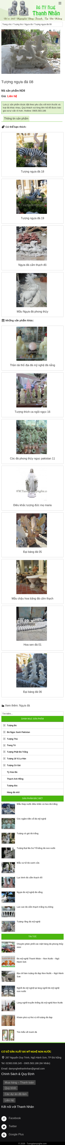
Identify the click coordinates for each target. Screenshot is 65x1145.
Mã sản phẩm (10, 90)
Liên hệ (9, 1100)
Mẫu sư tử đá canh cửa (28, 863)
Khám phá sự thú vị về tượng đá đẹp (34, 1017)
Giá (3, 96)
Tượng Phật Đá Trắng (17, 752)
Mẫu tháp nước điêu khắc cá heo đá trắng (37, 804)
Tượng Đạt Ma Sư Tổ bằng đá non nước (36, 848)
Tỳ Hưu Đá (12, 772)
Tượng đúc (12, 785)
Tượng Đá (12, 725)
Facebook (15, 1118)
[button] (60, 3)
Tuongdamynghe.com (37, 1143)
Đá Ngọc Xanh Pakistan (18, 732)
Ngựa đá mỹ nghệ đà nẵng (30, 892)
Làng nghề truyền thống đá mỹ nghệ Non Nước (40, 1003)
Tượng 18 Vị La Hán (16, 758)
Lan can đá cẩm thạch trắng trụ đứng (35, 907)
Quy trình (10, 1088)
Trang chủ (7, 24)
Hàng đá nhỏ (13, 792)
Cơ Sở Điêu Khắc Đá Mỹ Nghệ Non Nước (32, 10)
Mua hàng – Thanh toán (19, 1082)
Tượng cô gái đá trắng (28, 833)
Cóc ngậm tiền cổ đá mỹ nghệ (31, 819)
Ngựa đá (29, 24)
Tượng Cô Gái (14, 765)
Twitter (13, 1126)
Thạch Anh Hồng (15, 779)
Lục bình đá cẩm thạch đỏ (29, 877)
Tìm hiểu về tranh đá (27, 1032)
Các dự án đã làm (16, 1094)
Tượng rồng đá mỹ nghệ (28, 921)
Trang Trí (11, 745)
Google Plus (16, 1134)
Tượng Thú (12, 739)
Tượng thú (18, 24)
